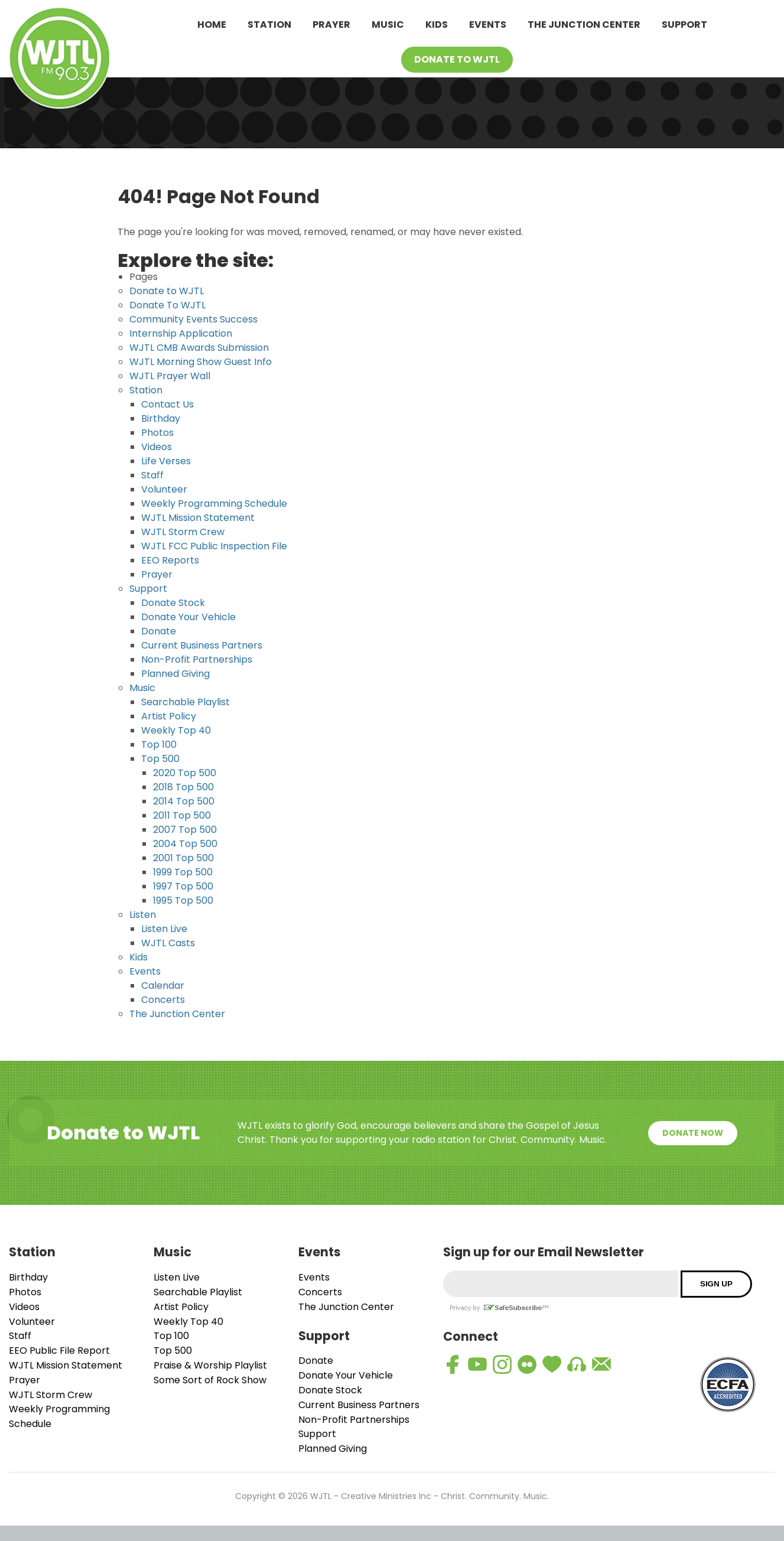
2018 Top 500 (183, 787)
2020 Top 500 (184, 773)
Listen (142, 914)
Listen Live (164, 929)
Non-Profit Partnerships (196, 659)
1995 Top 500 (183, 900)
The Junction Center (584, 24)
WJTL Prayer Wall (169, 376)
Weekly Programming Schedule (214, 503)
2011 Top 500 (182, 815)
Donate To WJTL (457, 59)
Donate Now (692, 1133)
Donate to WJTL (166, 291)
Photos (157, 432)
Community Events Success (193, 319)
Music (388, 24)
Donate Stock (173, 603)
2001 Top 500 (183, 858)
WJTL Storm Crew (183, 532)
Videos (156, 447)
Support (684, 24)
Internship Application (180, 333)
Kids (436, 24)
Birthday (160, 418)
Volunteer (164, 489)
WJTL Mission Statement (198, 517)
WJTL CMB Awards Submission (199, 347)
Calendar (162, 985)
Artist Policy (168, 716)
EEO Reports (170, 560)
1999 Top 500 (183, 872)
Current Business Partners (201, 645)
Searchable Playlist (185, 702)
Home (211, 24)
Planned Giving (175, 673)
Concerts (163, 999)
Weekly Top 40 (176, 730)
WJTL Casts (168, 943)
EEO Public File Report (59, 1350)
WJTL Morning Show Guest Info (200, 362)
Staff (152, 475)
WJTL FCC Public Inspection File (214, 546)
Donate (158, 631)
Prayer (331, 24)
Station (269, 24)
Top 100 (159, 744)
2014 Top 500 (183, 801)
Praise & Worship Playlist (210, 1365)
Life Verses (166, 461)
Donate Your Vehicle (188, 617)
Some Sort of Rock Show (210, 1380)
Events (487, 24)
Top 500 (160, 758)
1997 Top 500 (183, 886)
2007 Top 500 (185, 829)
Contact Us (167, 404)
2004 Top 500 (185, 844)
